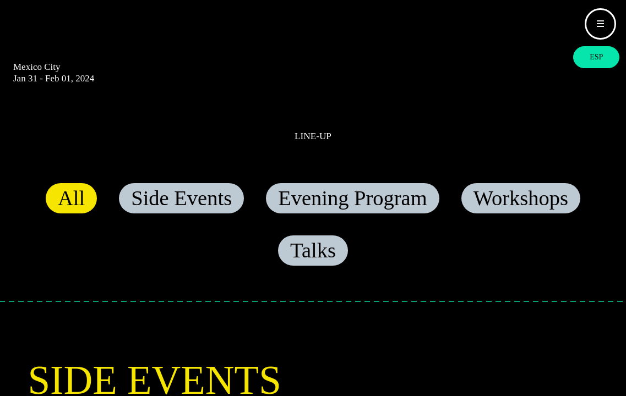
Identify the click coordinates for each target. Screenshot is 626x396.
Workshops (520, 208)
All (71, 208)
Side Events (181, 208)
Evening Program (352, 208)
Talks (313, 260)
